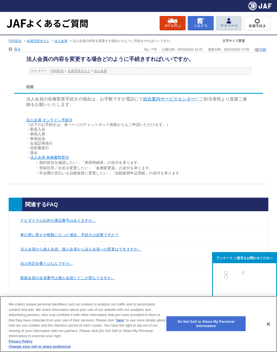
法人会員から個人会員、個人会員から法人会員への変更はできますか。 (80, 249)
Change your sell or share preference (40, 346)
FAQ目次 (15, 41)
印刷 (263, 49)
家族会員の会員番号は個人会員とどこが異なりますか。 (67, 278)
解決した (245, 274)
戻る (17, 49)
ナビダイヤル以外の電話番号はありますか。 (58, 220)
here (120, 320)
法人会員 (60, 41)
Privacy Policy (20, 341)
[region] (138, 324)
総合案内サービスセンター (169, 99)
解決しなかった (245, 292)
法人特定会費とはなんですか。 (46, 263)
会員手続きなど (38, 41)
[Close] (268, 324)
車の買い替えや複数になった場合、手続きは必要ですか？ (69, 235)
